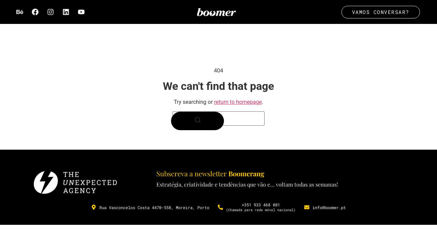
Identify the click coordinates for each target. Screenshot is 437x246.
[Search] (197, 121)
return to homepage (238, 102)
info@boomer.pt (329, 207)
